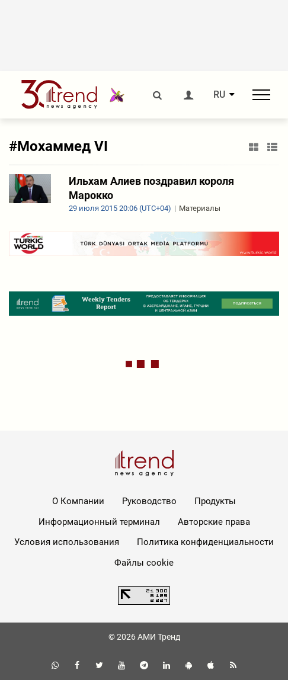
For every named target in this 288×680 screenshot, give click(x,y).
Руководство (149, 501)
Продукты (215, 501)
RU (219, 95)
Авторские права (214, 522)
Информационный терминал (99, 522)
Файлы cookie (144, 562)
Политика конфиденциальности (205, 542)
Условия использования (66, 542)
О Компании (78, 501)
